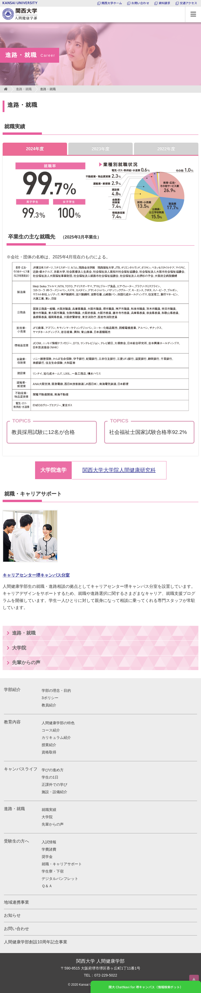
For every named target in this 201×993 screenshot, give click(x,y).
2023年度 (100, 149)
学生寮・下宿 (53, 871)
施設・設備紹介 (54, 792)
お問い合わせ (16, 928)
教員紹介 (49, 705)
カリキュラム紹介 (56, 737)
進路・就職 (24, 89)
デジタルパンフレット (60, 878)
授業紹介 (49, 745)
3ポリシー (50, 698)
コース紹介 (51, 730)
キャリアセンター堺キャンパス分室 (36, 575)
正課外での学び (54, 784)
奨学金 (47, 857)
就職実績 (49, 810)
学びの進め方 (53, 770)
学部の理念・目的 (56, 690)
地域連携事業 (16, 902)
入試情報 (49, 842)
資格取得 (49, 752)
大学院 (19, 648)
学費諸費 (49, 849)
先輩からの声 (26, 662)
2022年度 (166, 149)
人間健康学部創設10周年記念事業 (35, 942)
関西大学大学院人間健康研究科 (119, 470)
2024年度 (35, 149)
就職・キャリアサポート (62, 864)
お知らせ (12, 915)
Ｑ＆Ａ (47, 886)
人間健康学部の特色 (58, 723)
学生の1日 (50, 777)
